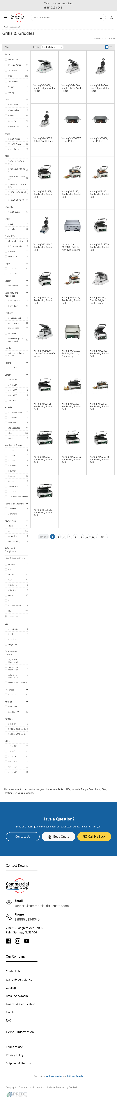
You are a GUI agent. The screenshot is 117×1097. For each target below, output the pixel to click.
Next (101, 536)
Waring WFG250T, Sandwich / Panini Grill (43, 512)
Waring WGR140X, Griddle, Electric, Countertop (71, 353)
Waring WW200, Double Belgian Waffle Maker (98, 300)
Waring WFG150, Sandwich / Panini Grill (99, 194)
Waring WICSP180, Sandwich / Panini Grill (43, 247)
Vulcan (11, 87)
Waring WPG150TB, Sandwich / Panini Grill (99, 247)
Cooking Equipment (12, 27)
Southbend (13, 70)
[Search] (68, 17)
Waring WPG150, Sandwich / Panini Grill (71, 194)
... (87, 536)
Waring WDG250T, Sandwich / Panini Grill (43, 459)
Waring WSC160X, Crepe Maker (99, 139)
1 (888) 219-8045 (27, 919)
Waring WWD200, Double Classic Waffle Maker (44, 353)
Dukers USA (13, 59)
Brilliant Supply (75, 1076)
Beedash (73, 1087)
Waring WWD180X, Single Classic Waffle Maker (72, 88)
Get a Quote (58, 836)
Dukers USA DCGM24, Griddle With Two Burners (71, 247)
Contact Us (22, 836)
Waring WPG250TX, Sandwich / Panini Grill (71, 459)
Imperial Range (14, 65)
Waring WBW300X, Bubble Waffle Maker (44, 139)
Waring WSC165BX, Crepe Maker (71, 139)
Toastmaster (13, 81)
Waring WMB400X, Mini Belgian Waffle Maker (99, 88)
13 (93, 536)
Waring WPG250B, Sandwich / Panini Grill (43, 406)
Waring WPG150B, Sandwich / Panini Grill (43, 194)
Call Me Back (94, 836)
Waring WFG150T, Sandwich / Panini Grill (71, 300)
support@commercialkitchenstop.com (41, 906)
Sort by (36, 47)
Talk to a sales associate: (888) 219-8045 (58, 5)
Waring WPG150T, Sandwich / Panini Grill (43, 300)
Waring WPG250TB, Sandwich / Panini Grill (99, 459)
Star (10, 76)
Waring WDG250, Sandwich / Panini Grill (71, 406)
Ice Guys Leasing (54, 1076)
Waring (11, 92)
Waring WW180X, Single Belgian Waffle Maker (44, 88)
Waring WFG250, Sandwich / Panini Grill (99, 406)
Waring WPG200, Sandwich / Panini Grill (99, 353)
